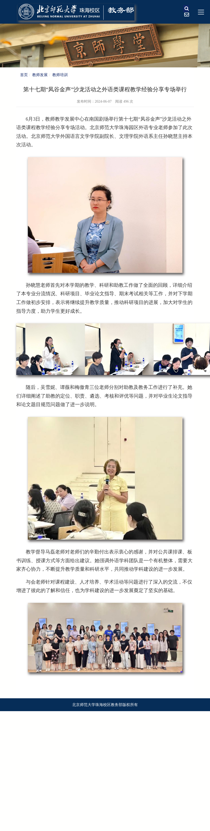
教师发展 (40, 75)
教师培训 (60, 75)
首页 (24, 75)
